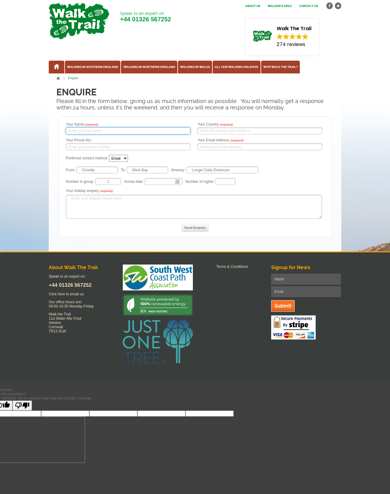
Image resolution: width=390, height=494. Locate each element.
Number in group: (80, 181)
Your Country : (215, 124)
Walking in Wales (195, 67)
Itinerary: (178, 170)
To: (123, 170)
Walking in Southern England (92, 67)
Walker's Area (280, 6)
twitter (338, 6)
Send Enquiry (195, 227)
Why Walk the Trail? (280, 67)
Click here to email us (66, 294)
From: (70, 170)
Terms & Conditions (232, 267)
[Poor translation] (22, 405)
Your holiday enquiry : (90, 191)
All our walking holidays (236, 67)
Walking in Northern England (149, 67)
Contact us (308, 6)
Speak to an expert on (145, 17)
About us (252, 6)
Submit (283, 306)
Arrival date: (134, 181)
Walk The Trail (79, 21)
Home (58, 78)
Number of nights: (200, 181)
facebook (329, 6)
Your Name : (82, 124)
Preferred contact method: (87, 158)
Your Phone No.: (79, 140)
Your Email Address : (220, 140)
